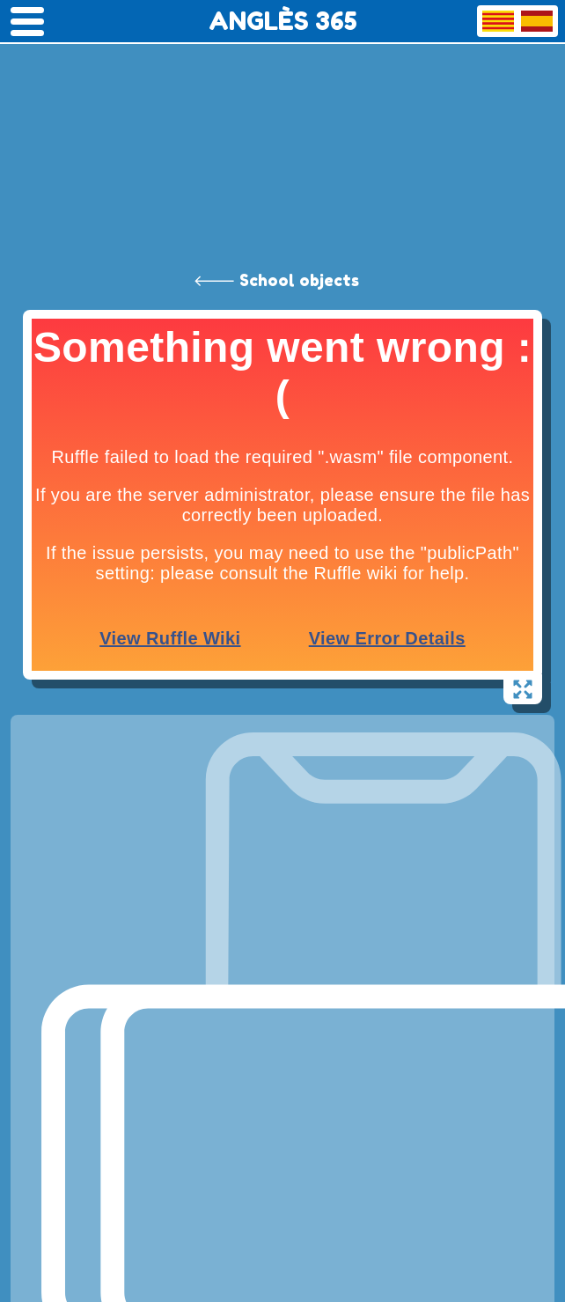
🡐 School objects (276, 280)
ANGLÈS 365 (283, 21)
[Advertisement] (282, 132)
